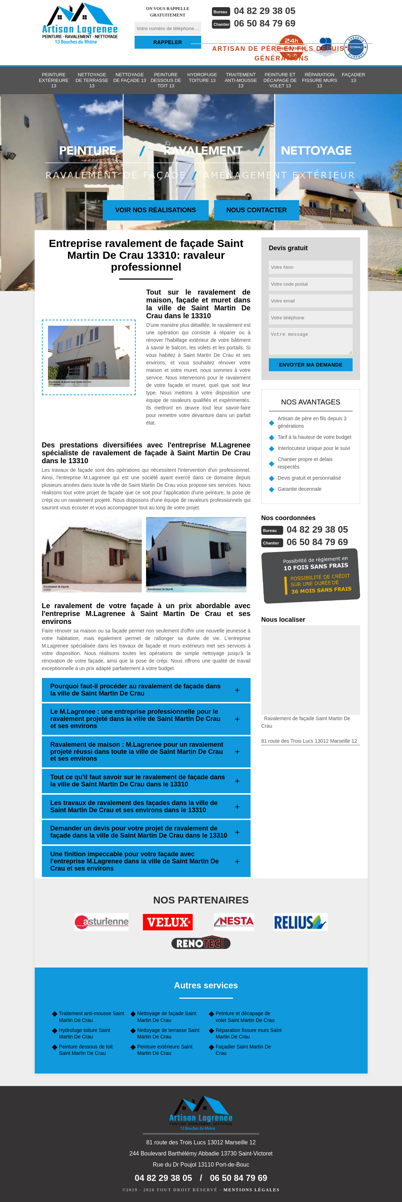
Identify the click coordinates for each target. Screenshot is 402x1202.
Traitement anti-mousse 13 (241, 80)
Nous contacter (257, 210)
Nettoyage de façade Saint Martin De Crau (167, 1016)
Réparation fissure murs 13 (319, 80)
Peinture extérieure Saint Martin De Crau (165, 1050)
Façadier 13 (353, 77)
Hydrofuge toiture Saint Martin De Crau (84, 1033)
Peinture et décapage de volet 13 (280, 80)
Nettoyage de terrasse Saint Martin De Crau (168, 1033)
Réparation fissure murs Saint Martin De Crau (249, 1033)
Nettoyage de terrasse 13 (92, 80)
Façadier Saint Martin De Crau (243, 1050)
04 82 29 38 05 (265, 10)
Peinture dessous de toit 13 (166, 80)
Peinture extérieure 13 (53, 80)
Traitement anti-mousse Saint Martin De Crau (91, 1016)
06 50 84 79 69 (265, 23)
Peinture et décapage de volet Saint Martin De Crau (245, 1016)
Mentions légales (251, 1189)
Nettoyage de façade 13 (129, 77)
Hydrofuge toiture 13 (202, 77)
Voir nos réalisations (155, 210)
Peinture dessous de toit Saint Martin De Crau (86, 1050)
